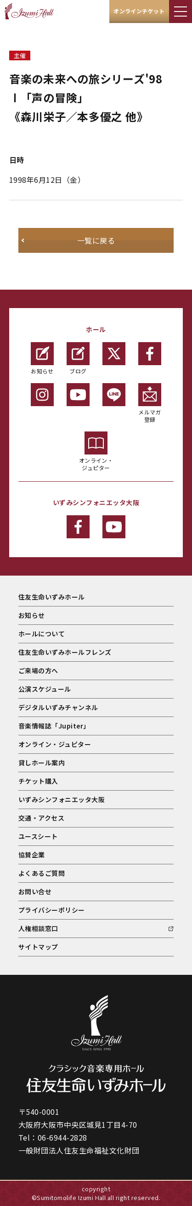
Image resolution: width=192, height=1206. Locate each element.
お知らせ (42, 358)
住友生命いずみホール (51, 596)
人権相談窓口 (38, 928)
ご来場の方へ (38, 670)
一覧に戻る (96, 240)
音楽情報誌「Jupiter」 (54, 725)
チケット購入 (38, 781)
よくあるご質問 (41, 873)
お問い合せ (34, 891)
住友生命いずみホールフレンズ (65, 652)
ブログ (78, 358)
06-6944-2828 (62, 1137)
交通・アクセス (41, 817)
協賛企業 (31, 854)
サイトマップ (38, 946)
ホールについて (41, 633)
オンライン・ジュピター (96, 451)
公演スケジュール (44, 688)
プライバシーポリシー (51, 910)
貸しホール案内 (41, 762)
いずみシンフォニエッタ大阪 (61, 799)
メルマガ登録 (149, 403)
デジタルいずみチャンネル (58, 707)
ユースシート (38, 836)
